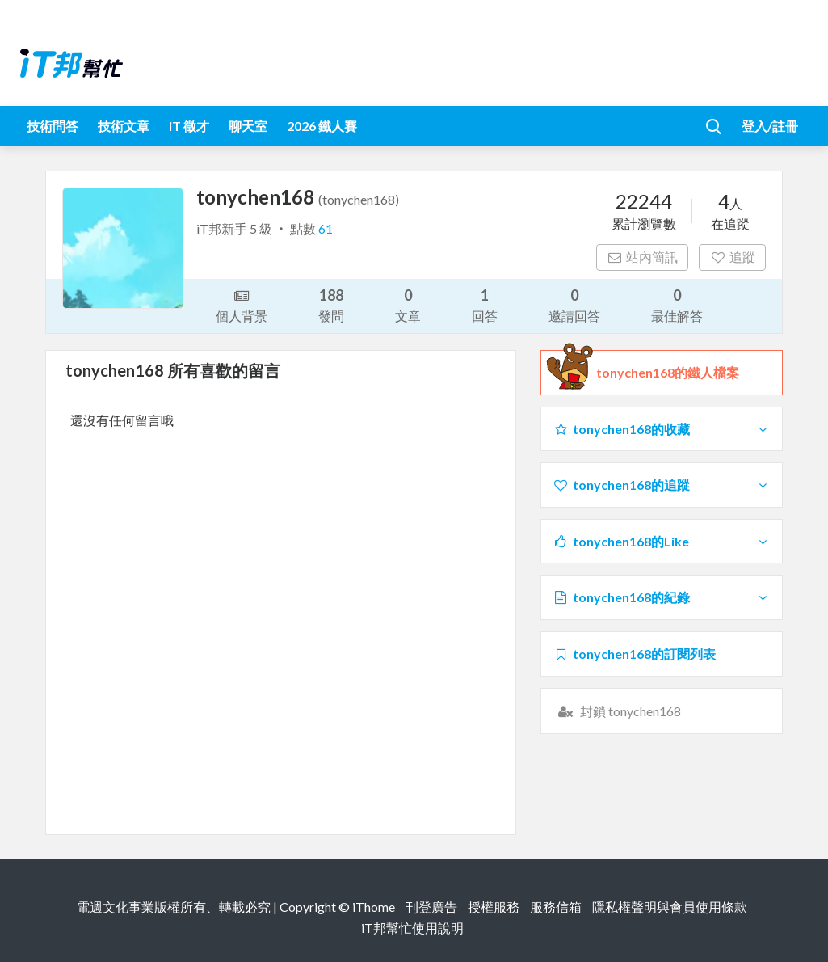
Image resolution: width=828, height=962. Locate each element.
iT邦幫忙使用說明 (412, 927)
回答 (485, 304)
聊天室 (248, 125)
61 (325, 228)
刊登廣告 (431, 906)
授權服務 (493, 906)
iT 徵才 (189, 125)
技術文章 (123, 125)
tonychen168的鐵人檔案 (667, 372)
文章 (408, 304)
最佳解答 (677, 304)
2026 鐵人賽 (322, 125)
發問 (331, 304)
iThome (373, 906)
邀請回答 (574, 304)
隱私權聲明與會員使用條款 (669, 906)
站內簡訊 (643, 256)
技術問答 (52, 125)
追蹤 (732, 256)
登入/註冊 (770, 125)
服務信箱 (556, 906)
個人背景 (241, 304)
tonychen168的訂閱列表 (634, 653)
